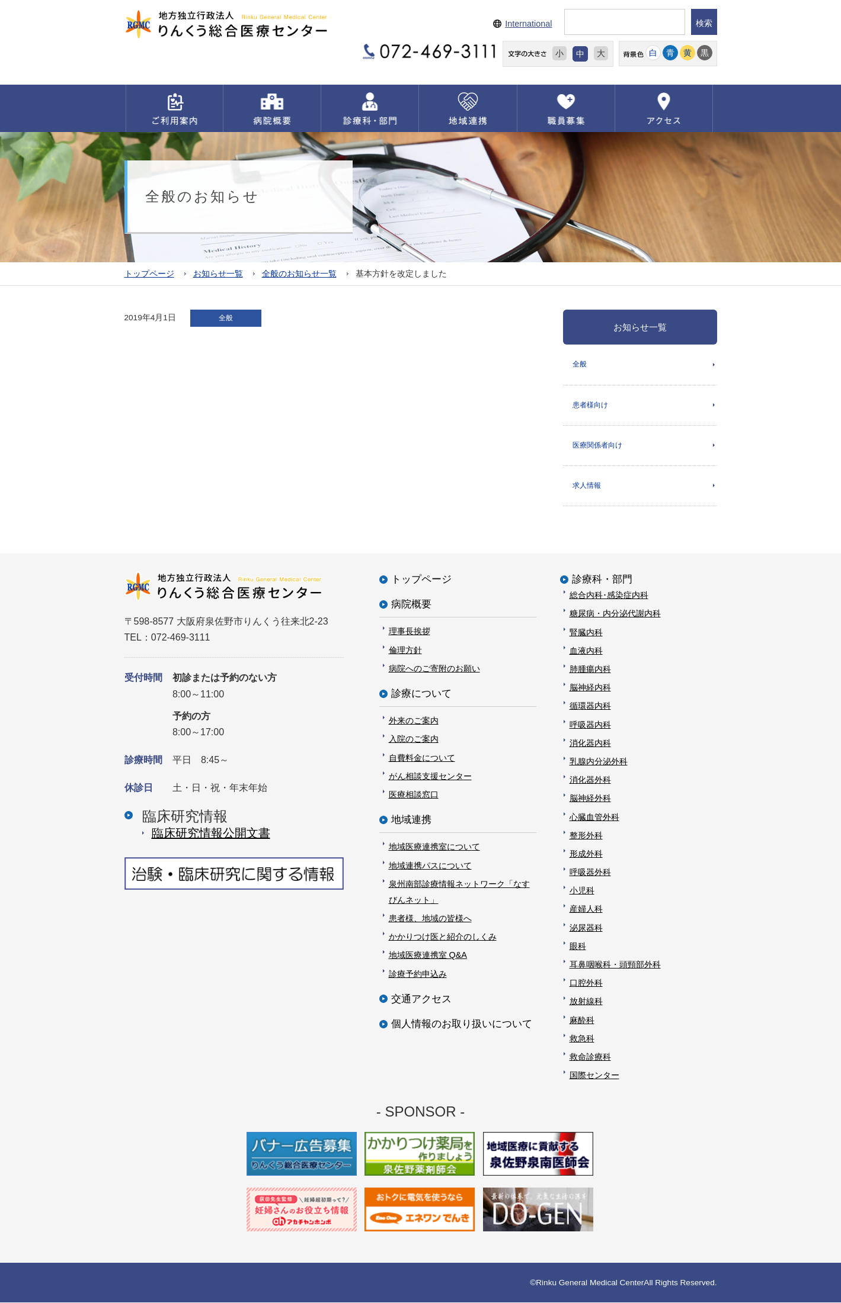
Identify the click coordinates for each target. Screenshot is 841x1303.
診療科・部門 (602, 579)
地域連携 (411, 819)
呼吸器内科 (590, 724)
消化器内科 (590, 743)
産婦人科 (586, 909)
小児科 (582, 890)
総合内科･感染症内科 (609, 595)
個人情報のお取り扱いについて (461, 1023)
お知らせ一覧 (218, 273)
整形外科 (586, 835)
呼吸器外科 (590, 872)
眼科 (578, 946)
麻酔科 (582, 1020)
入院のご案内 (414, 739)
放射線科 (586, 1001)
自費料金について (422, 758)
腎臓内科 (586, 632)
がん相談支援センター (430, 776)
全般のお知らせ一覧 (299, 273)
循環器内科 (590, 706)
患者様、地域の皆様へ (430, 918)
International (528, 23)
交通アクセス (421, 999)
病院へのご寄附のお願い (434, 668)
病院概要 (411, 604)
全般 (580, 364)
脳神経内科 (590, 687)
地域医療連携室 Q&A (428, 955)
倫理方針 (405, 650)
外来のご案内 (414, 720)
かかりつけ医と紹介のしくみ (443, 936)
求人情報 (587, 485)
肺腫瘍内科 (590, 669)
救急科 (582, 1038)
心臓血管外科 (594, 817)
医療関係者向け (597, 445)
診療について (421, 693)
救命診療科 (590, 1056)
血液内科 (586, 650)
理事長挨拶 (409, 631)
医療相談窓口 (414, 794)
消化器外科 (590, 779)
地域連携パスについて (430, 865)
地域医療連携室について (434, 846)
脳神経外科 (590, 798)
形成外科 (586, 853)
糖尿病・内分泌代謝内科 (615, 614)
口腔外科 (586, 982)
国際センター (594, 1075)
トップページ (149, 273)
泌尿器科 (586, 927)
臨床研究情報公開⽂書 (211, 832)
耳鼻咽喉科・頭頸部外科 (615, 964)
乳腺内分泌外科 (599, 761)
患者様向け (590, 405)
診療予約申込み (418, 974)
